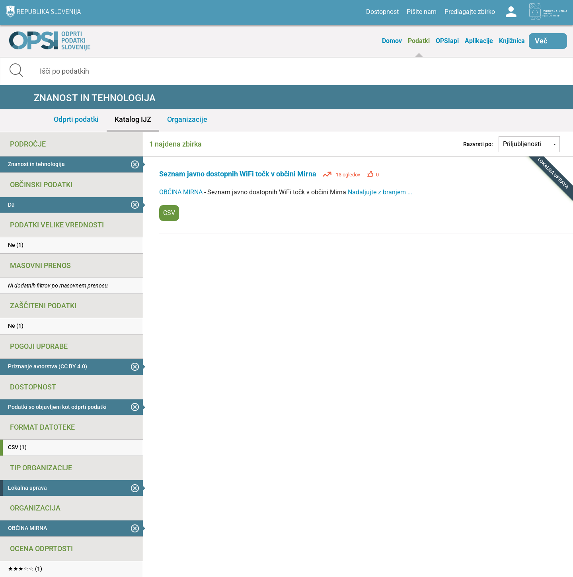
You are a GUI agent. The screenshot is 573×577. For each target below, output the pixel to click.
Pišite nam (422, 12)
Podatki (419, 41)
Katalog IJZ (133, 119)
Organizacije (187, 119)
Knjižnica (512, 41)
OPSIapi (447, 41)
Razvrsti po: (478, 144)
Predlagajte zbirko (469, 12)
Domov (392, 41)
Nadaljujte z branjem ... (380, 192)
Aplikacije (479, 41)
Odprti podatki (76, 119)
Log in (511, 12)
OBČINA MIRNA (181, 192)
